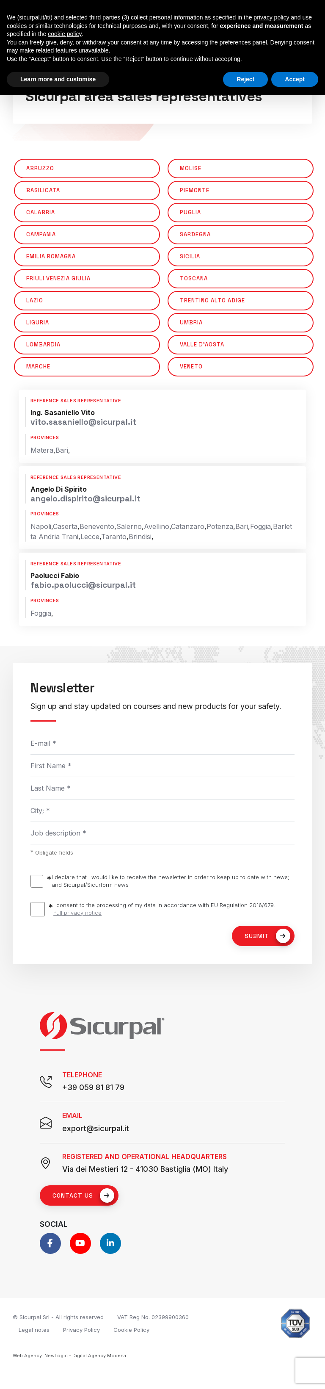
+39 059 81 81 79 (93, 1087)
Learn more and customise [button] (58, 79)
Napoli (40, 526)
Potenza (220, 526)
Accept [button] (295, 79)
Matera (41, 450)
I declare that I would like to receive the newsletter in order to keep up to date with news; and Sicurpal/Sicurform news (170, 881)
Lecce (89, 536)
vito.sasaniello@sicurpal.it (83, 422)
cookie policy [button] (64, 33)
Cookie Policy (131, 1329)
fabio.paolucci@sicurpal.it (83, 585)
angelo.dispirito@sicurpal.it (85, 498)
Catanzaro (187, 526)
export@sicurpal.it (95, 1128)
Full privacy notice (77, 912)
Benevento (97, 526)
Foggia (260, 526)
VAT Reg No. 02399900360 (153, 1317)
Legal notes (34, 1329)
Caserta (65, 526)
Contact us (83, 1195)
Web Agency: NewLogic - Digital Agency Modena (69, 1356)
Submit (267, 936)
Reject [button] (245, 79)
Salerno (129, 526)
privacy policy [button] (271, 17)
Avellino (156, 526)
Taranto (114, 536)
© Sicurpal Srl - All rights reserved (58, 1317)
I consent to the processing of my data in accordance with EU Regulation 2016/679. (164, 909)
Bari (61, 450)
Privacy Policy (81, 1329)
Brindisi (140, 536)
